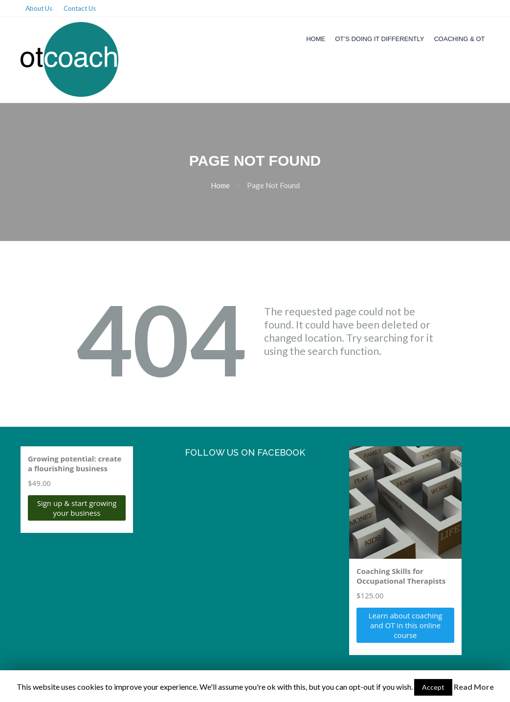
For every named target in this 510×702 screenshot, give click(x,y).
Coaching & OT (459, 39)
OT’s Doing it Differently (379, 39)
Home (315, 39)
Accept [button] (433, 687)
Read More (474, 686)
